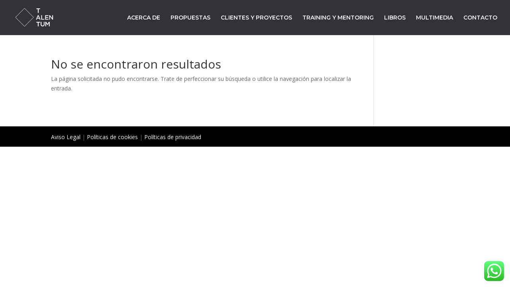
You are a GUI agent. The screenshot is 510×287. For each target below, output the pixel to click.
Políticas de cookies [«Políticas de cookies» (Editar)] (112, 137)
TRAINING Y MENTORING (338, 18)
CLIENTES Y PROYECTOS (256, 18)
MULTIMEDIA (434, 18)
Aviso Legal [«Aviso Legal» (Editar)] (65, 137)
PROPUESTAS (190, 18)
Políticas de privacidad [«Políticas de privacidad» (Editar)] (172, 137)
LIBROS (395, 18)
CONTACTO (480, 18)
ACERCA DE (143, 18)
